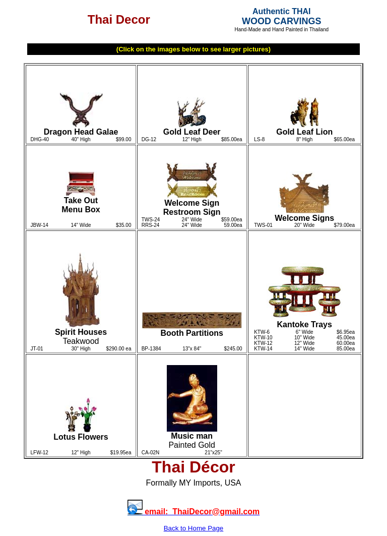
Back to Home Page (194, 528)
